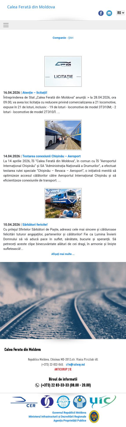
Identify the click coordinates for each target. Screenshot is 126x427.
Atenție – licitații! (34, 93)
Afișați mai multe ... (63, 254)
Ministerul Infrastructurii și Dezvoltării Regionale (57, 416)
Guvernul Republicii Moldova (69, 412)
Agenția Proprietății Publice (69, 420)
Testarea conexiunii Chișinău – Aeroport (51, 156)
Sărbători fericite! (35, 225)
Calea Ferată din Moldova (31, 6)
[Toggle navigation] (6, 25)
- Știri (63, 37)
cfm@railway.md (75, 364)
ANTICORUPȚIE (63, 369)
